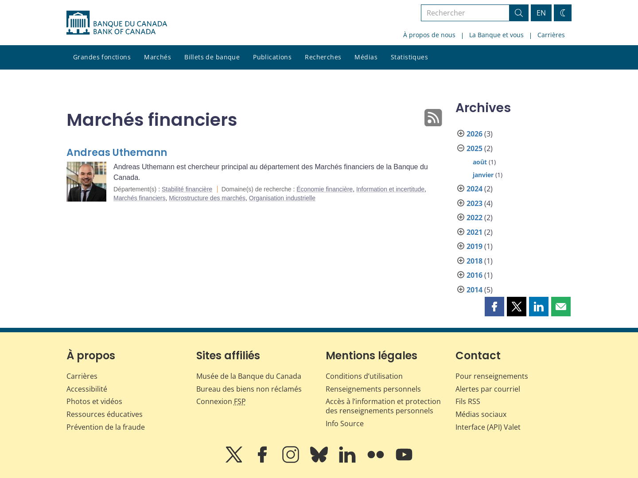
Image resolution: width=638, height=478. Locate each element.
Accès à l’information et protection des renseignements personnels (383, 406)
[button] (494, 306)
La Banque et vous (496, 35)
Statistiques (409, 57)
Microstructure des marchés (207, 198)
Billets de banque (212, 57)
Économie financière (324, 189)
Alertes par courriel (487, 389)
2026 (474, 134)
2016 (474, 275)
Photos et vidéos (94, 401)
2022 (474, 217)
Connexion (221, 401)
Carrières (551, 35)
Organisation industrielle (282, 198)
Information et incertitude (390, 189)
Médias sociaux (480, 414)
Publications (272, 57)
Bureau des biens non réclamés (249, 389)
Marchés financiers (139, 198)
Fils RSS (467, 401)
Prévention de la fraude (105, 427)
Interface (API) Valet (488, 427)
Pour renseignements (491, 376)
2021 (474, 232)
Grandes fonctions (102, 57)
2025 (474, 148)
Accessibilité (86, 389)
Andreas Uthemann (116, 152)
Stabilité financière (187, 189)
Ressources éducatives (104, 414)
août (480, 162)
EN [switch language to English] (541, 13)
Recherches (323, 57)
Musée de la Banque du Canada (248, 376)
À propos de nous (429, 35)
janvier (483, 175)
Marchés (157, 57)
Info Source (345, 423)
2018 (474, 261)
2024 (474, 189)
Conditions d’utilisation (364, 376)
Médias (365, 57)
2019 (474, 246)
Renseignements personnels (373, 389)
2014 (474, 290)
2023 (474, 203)
